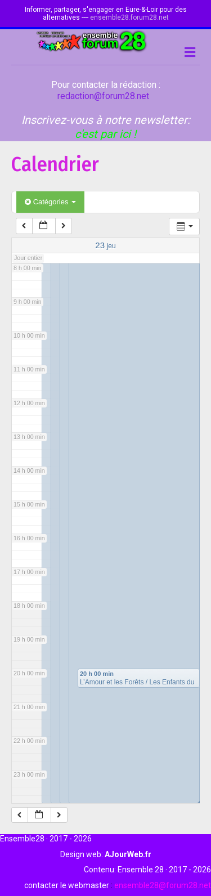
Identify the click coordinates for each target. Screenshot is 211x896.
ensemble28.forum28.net (129, 17)
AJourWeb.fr (128, 854)
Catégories (50, 202)
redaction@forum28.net (103, 96)
